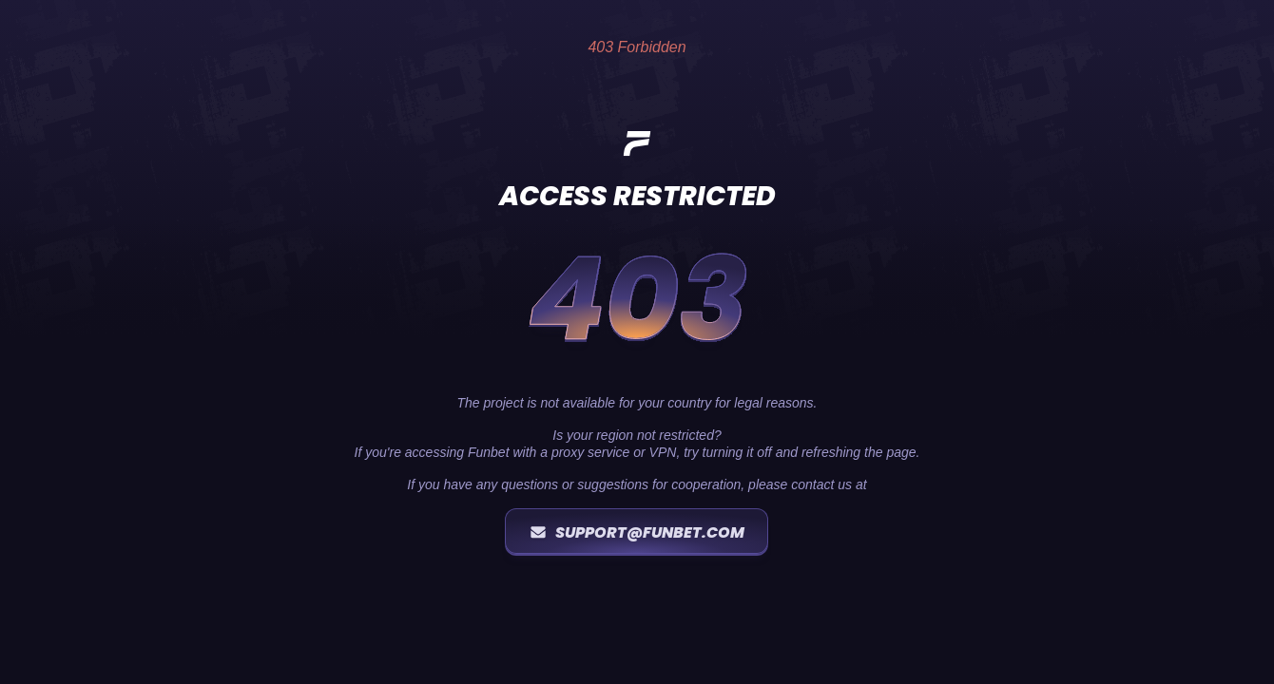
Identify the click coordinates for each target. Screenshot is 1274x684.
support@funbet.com (636, 532)
